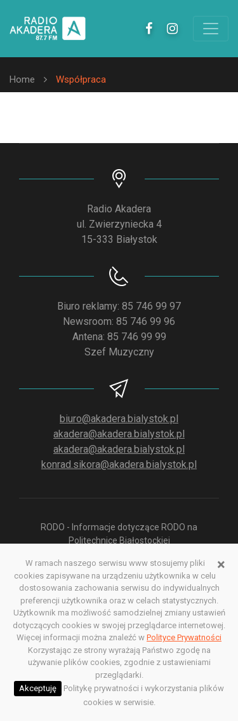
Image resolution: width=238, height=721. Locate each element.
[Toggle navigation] (210, 28)
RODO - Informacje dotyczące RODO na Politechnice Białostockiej (119, 534)
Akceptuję (37, 688)
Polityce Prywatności (184, 637)
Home (22, 79)
